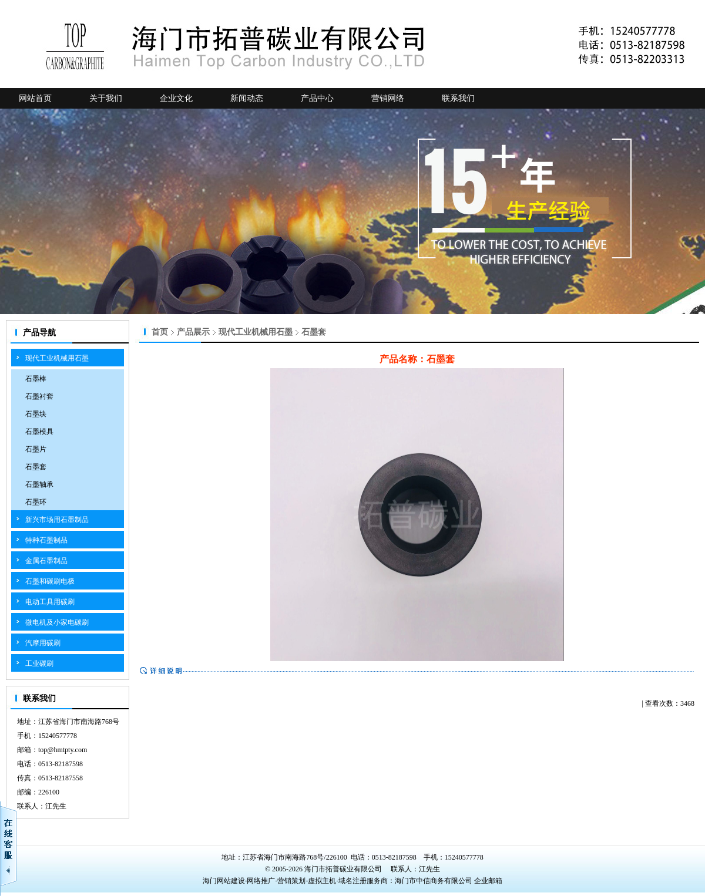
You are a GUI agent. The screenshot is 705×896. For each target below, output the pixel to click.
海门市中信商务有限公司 (434, 881)
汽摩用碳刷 (43, 643)
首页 (160, 332)
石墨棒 (35, 379)
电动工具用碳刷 (50, 602)
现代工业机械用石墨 (57, 358)
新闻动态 (246, 98)
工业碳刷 (39, 663)
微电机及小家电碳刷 (57, 622)
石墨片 (35, 449)
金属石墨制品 (46, 561)
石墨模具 (39, 431)
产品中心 (317, 98)
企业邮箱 (488, 881)
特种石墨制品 (46, 540)
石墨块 (35, 414)
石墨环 (35, 502)
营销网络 (387, 98)
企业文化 (176, 98)
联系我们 (458, 98)
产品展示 (193, 332)
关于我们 (105, 98)
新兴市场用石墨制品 (57, 520)
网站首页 (35, 98)
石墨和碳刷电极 (50, 581)
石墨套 (35, 467)
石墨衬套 (39, 396)
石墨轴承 (39, 484)
